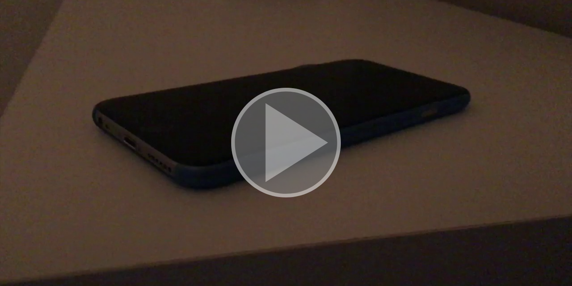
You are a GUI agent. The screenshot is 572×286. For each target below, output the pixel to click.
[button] (286, 143)
